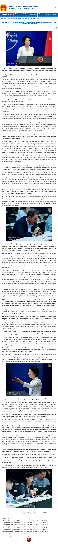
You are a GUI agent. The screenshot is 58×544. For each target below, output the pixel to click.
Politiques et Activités (17, 14)
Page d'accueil (4, 14)
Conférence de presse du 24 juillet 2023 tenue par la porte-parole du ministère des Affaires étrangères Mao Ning (25, 526)
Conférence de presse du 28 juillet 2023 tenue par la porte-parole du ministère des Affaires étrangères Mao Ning (25, 533)
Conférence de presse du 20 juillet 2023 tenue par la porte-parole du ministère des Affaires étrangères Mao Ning (25, 522)
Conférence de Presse (35, 18)
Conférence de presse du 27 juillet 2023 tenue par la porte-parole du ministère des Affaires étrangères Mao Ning (25, 531)
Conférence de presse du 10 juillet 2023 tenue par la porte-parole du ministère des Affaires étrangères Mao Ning (25, 520)
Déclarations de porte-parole (23, 18)
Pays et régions (33, 14)
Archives (55, 14)
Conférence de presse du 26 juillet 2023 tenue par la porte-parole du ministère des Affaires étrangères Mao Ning (25, 529)
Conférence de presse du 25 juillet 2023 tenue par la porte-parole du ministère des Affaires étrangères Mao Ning (25, 527)
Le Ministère (11, 14)
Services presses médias (25, 14)
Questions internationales (41, 14)
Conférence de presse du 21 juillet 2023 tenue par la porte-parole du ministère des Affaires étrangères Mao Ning (25, 524)
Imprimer (30, 513)
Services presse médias (12, 18)
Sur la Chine (48, 14)
